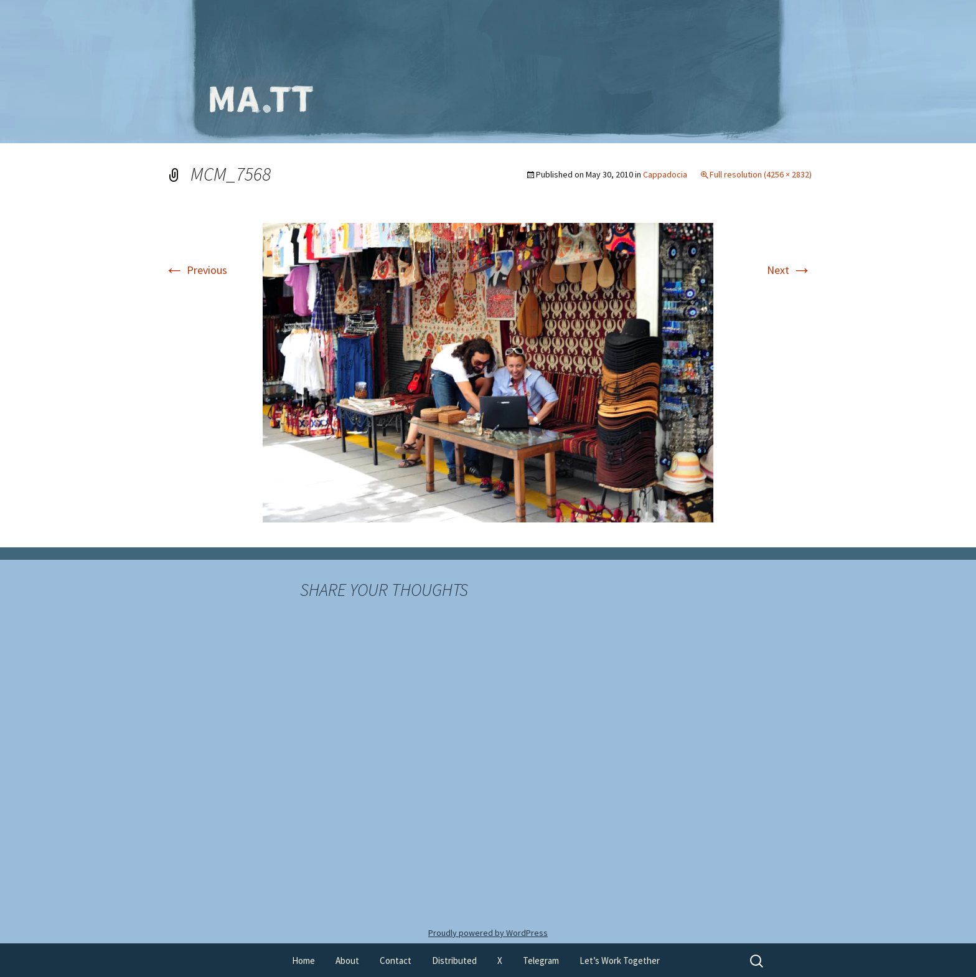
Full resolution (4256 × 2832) (761, 174)
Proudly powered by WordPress (488, 932)
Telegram (541, 960)
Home (303, 960)
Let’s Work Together (620, 960)
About (347, 960)
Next (789, 270)
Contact (395, 960)
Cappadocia (665, 174)
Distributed (454, 960)
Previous (195, 270)
